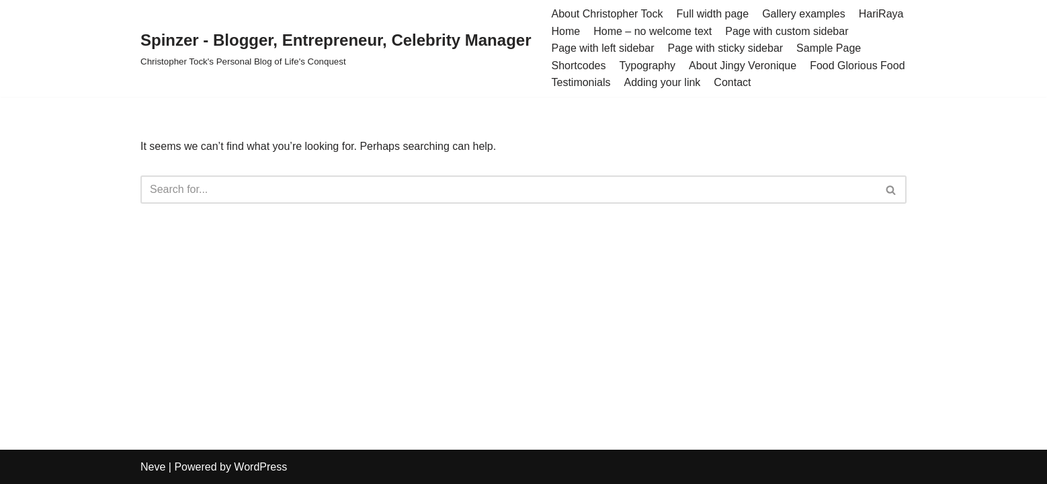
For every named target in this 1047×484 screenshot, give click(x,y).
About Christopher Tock (607, 13)
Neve (152, 467)
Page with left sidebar (602, 48)
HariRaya (881, 13)
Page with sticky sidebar (725, 48)
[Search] (508, 189)
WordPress (260, 467)
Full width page (713, 13)
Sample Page (828, 48)
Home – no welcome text (652, 31)
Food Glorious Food (857, 65)
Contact (732, 82)
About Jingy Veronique (742, 65)
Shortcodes (578, 65)
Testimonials (580, 82)
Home (565, 31)
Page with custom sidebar (786, 31)
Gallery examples (803, 13)
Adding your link (662, 82)
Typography (647, 65)
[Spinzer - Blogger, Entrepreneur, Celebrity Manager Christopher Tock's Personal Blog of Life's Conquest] (335, 48)
